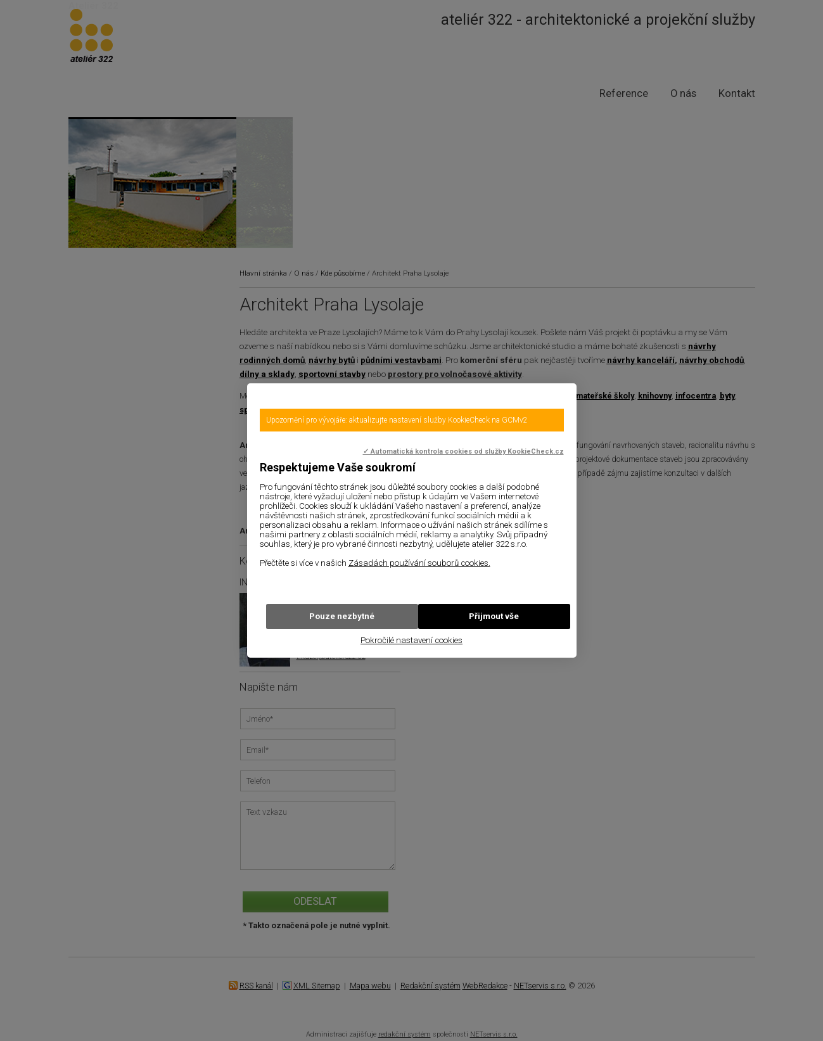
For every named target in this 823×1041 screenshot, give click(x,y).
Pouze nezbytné (341, 616)
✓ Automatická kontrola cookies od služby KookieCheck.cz (463, 451)
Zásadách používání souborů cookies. (419, 563)
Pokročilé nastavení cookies (411, 640)
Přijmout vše (494, 616)
